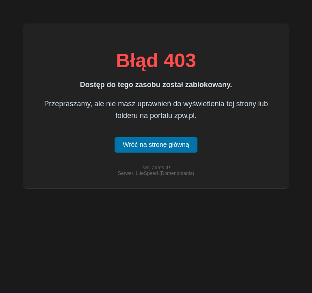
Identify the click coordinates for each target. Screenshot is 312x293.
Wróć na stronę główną (156, 144)
